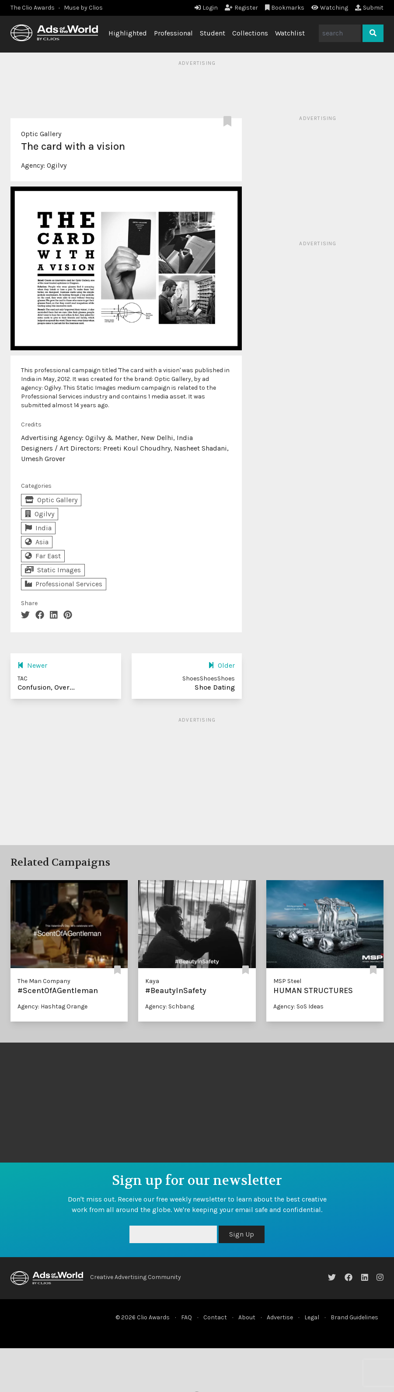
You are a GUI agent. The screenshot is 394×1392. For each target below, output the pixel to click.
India (38, 528)
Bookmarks (285, 7)
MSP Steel (287, 981)
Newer (32, 665)
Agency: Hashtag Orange (52, 1006)
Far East (43, 556)
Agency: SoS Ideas (298, 1006)
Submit (369, 7)
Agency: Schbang (169, 1006)
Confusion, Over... (46, 687)
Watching (329, 7)
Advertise (280, 1317)
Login (206, 7)
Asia (37, 542)
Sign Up (241, 1234)
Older (221, 665)
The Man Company (43, 981)
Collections (250, 33)
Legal (311, 1317)
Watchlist (290, 33)
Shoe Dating (215, 687)
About (246, 1317)
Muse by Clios (83, 7)
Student (212, 33)
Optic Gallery (41, 134)
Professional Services (63, 584)
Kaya (152, 981)
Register (241, 7)
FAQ (186, 1317)
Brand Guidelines (354, 1317)
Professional (173, 33)
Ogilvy (56, 165)
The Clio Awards (32, 7)
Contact (215, 1317)
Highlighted (127, 33)
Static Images (53, 570)
